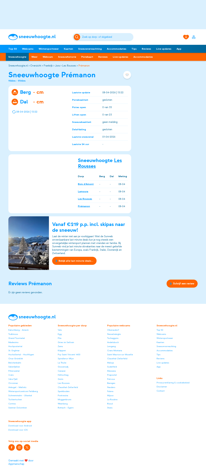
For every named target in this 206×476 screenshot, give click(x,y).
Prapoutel (112, 375)
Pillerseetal (14, 371)
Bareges (111, 383)
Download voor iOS (18, 429)
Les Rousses (69, 65)
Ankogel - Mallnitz (17, 387)
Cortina (12, 403)
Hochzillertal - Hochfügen (21, 354)
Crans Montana (114, 350)
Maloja (110, 362)
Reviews (146, 48)
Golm (60, 379)
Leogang (111, 346)
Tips (134, 48)
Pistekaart (87, 56)
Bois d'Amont (86, 184)
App (179, 48)
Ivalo (11, 375)
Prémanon (84, 65)
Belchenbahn (14, 362)
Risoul (110, 403)
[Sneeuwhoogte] (38, 37)
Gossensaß (63, 366)
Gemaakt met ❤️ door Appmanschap (20, 462)
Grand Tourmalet (16, 338)
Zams (60, 346)
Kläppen (62, 350)
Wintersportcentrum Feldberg (23, 391)
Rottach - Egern (66, 407)
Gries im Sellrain (66, 342)
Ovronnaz (13, 383)
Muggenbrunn (64, 399)
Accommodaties (116, 48)
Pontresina (63, 395)
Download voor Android (20, 425)
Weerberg (63, 403)
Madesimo (13, 342)
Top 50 (12, 48)
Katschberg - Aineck (18, 330)
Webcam (48, 56)
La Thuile (62, 362)
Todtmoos (13, 334)
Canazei (62, 371)
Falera (110, 391)
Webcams (27, 48)
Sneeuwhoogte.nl (18, 65)
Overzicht (35, 65)
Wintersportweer (49, 48)
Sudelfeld (112, 366)
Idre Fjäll (13, 379)
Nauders (111, 387)
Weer (34, 56)
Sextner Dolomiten (17, 407)
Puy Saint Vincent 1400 (69, 354)
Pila (59, 338)
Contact (161, 390)
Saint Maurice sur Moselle (120, 354)
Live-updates (120, 56)
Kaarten (68, 48)
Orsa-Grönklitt (15, 358)
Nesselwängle (114, 334)
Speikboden (64, 391)
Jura (57, 65)
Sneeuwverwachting (90, 48)
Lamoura (83, 191)
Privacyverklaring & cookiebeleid (173, 382)
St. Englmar (14, 350)
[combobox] (107, 37)
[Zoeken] (107, 37)
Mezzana (111, 371)
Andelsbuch (113, 342)
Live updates (163, 48)
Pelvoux (111, 379)
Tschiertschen (15, 399)
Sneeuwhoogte (17, 56)
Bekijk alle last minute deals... (74, 260)
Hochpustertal (15, 346)
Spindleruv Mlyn (66, 358)
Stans (109, 407)
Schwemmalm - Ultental (20, 395)
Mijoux (110, 395)
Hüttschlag (63, 375)
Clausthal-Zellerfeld (68, 387)
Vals (60, 330)
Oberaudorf (113, 330)
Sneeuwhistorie (67, 56)
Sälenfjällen (14, 366)
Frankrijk (48, 65)
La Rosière (112, 399)
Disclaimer (162, 386)
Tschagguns (112, 338)
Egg (60, 334)
